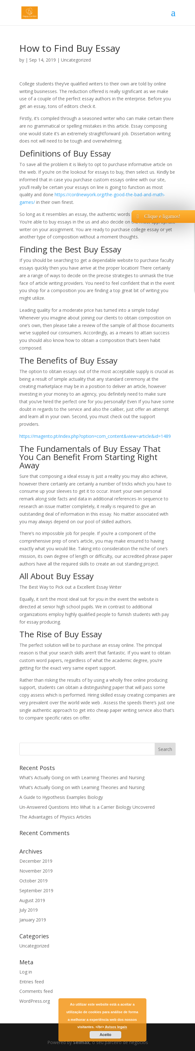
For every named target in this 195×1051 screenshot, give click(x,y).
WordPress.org (34, 1001)
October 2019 (33, 881)
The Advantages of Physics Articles (55, 817)
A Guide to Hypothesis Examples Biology (61, 797)
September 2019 (36, 890)
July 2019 (28, 910)
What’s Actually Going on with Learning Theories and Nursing (82, 777)
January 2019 (32, 920)
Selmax (81, 1042)
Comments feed (36, 991)
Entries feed (31, 982)
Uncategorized (76, 60)
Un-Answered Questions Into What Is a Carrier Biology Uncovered (87, 807)
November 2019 (36, 871)
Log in (25, 972)
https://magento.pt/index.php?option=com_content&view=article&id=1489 (95, 436)
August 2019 (32, 900)
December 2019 (35, 861)
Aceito (105, 1035)
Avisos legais (116, 1027)
